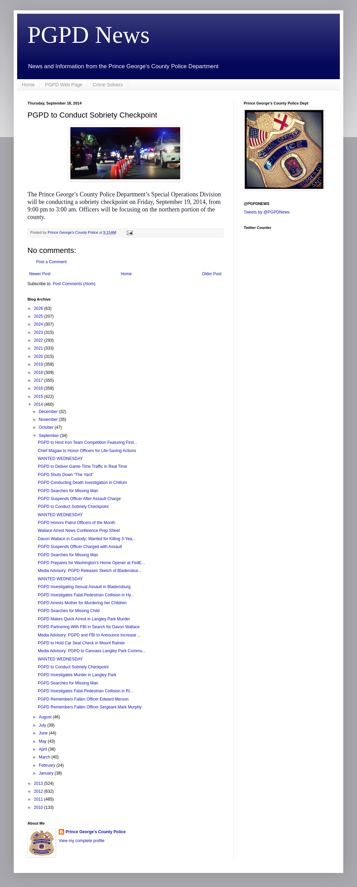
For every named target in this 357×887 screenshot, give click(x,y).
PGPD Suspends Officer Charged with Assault (80, 546)
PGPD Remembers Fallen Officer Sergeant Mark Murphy (90, 707)
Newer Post (39, 273)
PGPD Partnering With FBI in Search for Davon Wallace (89, 626)
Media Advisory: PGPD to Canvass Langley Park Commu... (92, 650)
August (46, 717)
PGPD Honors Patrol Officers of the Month (76, 522)
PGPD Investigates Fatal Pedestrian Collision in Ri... (85, 691)
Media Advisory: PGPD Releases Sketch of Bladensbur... (89, 570)
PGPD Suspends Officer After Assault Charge (79, 498)
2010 (39, 807)
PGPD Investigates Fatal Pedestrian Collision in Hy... (86, 595)
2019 (39, 364)
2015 (39, 396)
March (45, 757)
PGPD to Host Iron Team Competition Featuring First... (87, 442)
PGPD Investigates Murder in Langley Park (77, 674)
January (47, 773)
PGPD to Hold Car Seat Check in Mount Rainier (81, 643)
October (47, 427)
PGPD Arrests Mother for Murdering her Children (82, 602)
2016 (39, 388)
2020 (39, 356)
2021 (39, 348)
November (49, 419)
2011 (39, 799)
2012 (39, 791)
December (49, 411)
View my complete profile (81, 840)
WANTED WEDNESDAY (60, 458)
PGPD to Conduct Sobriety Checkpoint (73, 506)
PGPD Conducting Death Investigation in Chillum (82, 482)
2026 (39, 308)
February (47, 765)
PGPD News (88, 35)
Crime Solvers (108, 84)
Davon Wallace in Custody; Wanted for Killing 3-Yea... (87, 538)
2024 (39, 324)
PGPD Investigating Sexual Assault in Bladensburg (84, 586)
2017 (39, 380)
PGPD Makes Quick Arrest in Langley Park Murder (84, 619)
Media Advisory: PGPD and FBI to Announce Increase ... (89, 635)
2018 (39, 372)
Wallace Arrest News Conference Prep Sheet (79, 530)
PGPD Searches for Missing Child (69, 610)
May (43, 741)
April (43, 749)
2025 (39, 316)
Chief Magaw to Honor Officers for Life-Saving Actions (87, 450)
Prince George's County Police (96, 831)
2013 (39, 783)
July (43, 725)
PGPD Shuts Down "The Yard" (65, 474)
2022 (39, 340)
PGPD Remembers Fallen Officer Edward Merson (83, 699)
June (44, 733)
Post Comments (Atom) (74, 283)
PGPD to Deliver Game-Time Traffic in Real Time (82, 466)
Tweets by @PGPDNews (267, 212)
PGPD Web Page (63, 84)
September (49, 435)
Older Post (211, 273)
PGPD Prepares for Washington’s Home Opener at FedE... (91, 562)
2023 (39, 332)
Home (28, 84)
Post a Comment (51, 261)
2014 (39, 404)
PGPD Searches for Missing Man (68, 490)
